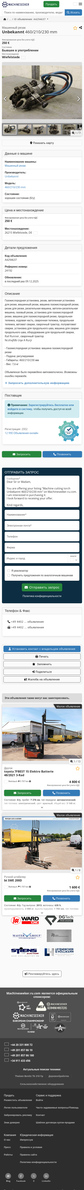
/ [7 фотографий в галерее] (76, 133)
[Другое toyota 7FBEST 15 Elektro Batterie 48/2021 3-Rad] (42, 734)
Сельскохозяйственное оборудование (42, 1084)
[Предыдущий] (5, 99)
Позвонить (62, 454)
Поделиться (42, 672)
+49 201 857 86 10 (21, 1050)
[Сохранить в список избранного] (75, 28)
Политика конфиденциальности (42, 596)
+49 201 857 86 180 (22, 1055)
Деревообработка (59, 1076)
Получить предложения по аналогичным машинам (42, 575)
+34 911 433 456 (20, 1061)
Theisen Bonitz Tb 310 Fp (29, 1076)
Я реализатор (19, 570)
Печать (42, 656)
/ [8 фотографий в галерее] (76, 870)
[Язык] (75, 4)
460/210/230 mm (15, 187)
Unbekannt (12, 176)
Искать (73, 12)
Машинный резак (15, 165)
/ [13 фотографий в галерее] (75, 761)
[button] (80, 4)
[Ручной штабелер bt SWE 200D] (42, 843)
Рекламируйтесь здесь (42, 974)
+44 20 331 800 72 (21, 1045)
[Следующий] (78, 99)
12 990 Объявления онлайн (21, 433)
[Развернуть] (42, 807)
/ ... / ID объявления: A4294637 (24, 19)
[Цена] (63, 783)
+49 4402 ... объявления (26, 622)
